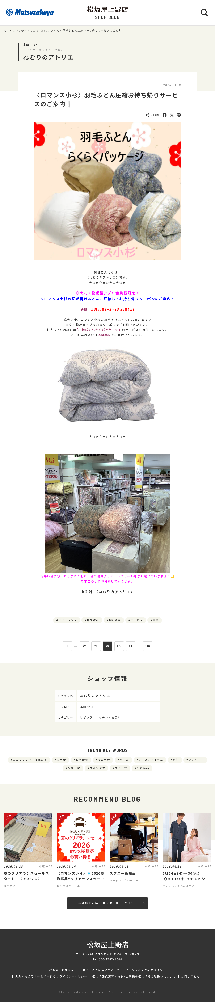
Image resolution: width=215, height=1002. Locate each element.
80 (119, 646)
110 (147, 646)
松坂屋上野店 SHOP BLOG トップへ (111, 903)
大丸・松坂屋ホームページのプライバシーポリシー (51, 976)
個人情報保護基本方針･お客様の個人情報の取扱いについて (134, 976)
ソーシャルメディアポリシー (145, 970)
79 (107, 646)
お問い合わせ (190, 976)
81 (130, 646)
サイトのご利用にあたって (101, 970)
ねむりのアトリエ (24, 30)
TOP (6, 30)
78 (96, 646)
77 (84, 646)
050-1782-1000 (110, 959)
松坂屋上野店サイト (63, 970)
